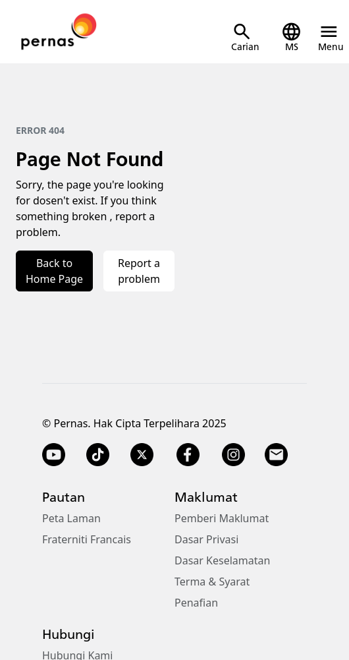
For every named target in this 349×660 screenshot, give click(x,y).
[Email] (277, 455)
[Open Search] (245, 37)
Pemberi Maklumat (221, 518)
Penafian (196, 602)
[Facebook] (187, 455)
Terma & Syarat (212, 581)
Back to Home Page (54, 271)
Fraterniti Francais (86, 539)
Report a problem (139, 271)
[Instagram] (233, 455)
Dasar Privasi (206, 539)
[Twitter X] (141, 455)
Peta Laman (71, 518)
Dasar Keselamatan (222, 560)
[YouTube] (53, 455)
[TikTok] (97, 455)
